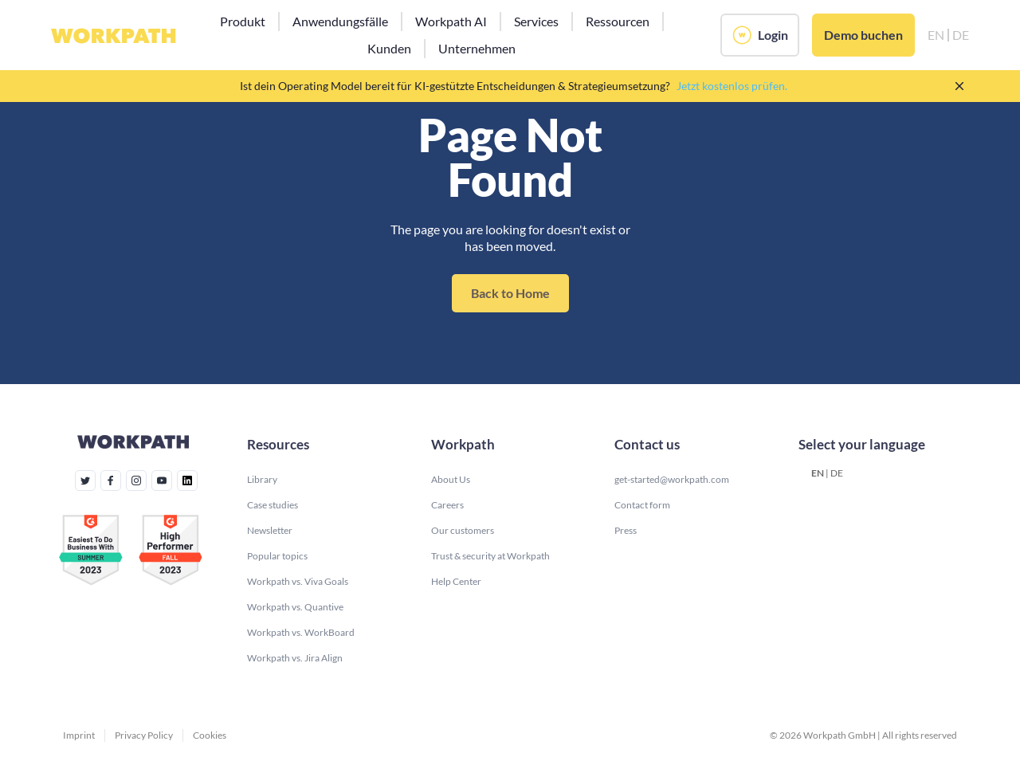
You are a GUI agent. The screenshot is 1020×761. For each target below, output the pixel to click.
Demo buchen (863, 34)
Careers (447, 505)
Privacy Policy (144, 735)
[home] (113, 35)
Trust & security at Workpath (490, 556)
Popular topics (277, 556)
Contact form (642, 505)
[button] (243, 21)
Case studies (272, 505)
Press (625, 530)
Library (262, 479)
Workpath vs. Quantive (295, 607)
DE (836, 473)
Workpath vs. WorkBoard (301, 632)
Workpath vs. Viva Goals (297, 581)
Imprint (79, 735)
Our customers (462, 530)
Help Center (456, 581)
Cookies (209, 735)
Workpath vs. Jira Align (295, 658)
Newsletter (269, 530)
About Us (450, 479)
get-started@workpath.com (671, 479)
